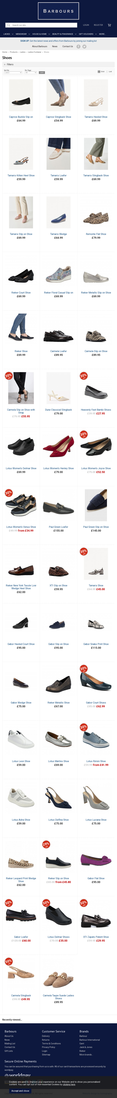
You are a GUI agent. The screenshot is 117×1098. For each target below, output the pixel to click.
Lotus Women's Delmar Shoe (21, 468)
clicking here (69, 1084)
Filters (10, 64)
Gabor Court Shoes (96, 702)
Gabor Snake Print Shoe (96, 644)
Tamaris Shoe (96, 585)
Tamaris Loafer (59, 175)
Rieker (82, 1051)
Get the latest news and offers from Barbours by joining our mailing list (58, 41)
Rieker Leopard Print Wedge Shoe (21, 880)
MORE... (102, 34)
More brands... (86, 1054)
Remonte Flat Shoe (96, 234)
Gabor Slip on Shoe (58, 644)
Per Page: (31, 71)
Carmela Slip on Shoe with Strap (21, 411)
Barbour (83, 1036)
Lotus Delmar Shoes (58, 937)
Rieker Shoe (21, 351)
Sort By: (13, 71)
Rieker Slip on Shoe (58, 878)
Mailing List (10, 1043)
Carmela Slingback (21, 995)
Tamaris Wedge (58, 234)
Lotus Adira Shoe (21, 819)
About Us (9, 1036)
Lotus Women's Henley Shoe (58, 468)
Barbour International (90, 1040)
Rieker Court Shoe (21, 292)
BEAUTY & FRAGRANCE (62, 34)
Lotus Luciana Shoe (96, 819)
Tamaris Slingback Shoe (96, 175)
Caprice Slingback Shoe (58, 116)
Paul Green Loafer (58, 526)
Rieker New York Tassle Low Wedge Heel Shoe (21, 587)
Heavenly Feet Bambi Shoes (96, 409)
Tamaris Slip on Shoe (21, 234)
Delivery (46, 1036)
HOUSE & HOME (39, 34)
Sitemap (46, 1054)
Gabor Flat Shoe (96, 878)
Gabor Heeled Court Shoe (21, 644)
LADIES (7, 34)
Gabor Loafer (21, 937)
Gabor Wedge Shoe (21, 702)
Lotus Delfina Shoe (58, 819)
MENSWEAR (21, 34)
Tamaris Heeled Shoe (96, 116)
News (54, 46)
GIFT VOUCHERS (86, 34)
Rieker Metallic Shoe (59, 702)
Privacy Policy (48, 1047)
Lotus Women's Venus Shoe (21, 526)
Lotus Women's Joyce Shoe (96, 468)
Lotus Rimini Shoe (96, 761)
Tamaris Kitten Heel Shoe (21, 175)
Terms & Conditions (51, 1043)
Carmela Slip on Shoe (96, 351)
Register (98, 25)
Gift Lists (9, 1051)
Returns (46, 1040)
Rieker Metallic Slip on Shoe (96, 292)
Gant (82, 1043)
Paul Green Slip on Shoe (96, 526)
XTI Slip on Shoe (58, 585)
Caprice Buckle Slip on (21, 116)
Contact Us (67, 46)
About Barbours (39, 46)
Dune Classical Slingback (58, 409)
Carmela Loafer (58, 351)
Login (86, 25)
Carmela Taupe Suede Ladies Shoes (58, 997)
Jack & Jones (86, 1047)
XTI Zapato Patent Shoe (96, 937)
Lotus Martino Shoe (58, 761)
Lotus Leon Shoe (21, 761)
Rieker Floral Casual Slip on (58, 292)
